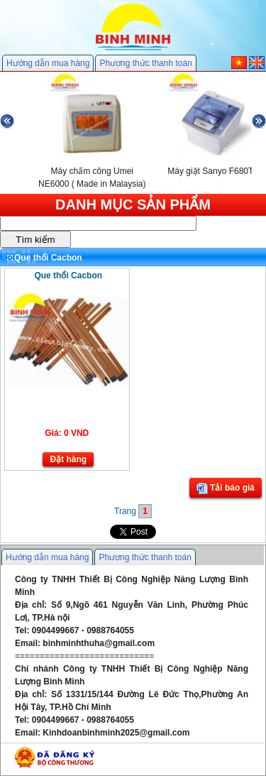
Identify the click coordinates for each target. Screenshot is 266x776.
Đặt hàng (68, 459)
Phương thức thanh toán (145, 63)
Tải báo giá (225, 488)
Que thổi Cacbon (68, 275)
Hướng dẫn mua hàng (47, 63)
